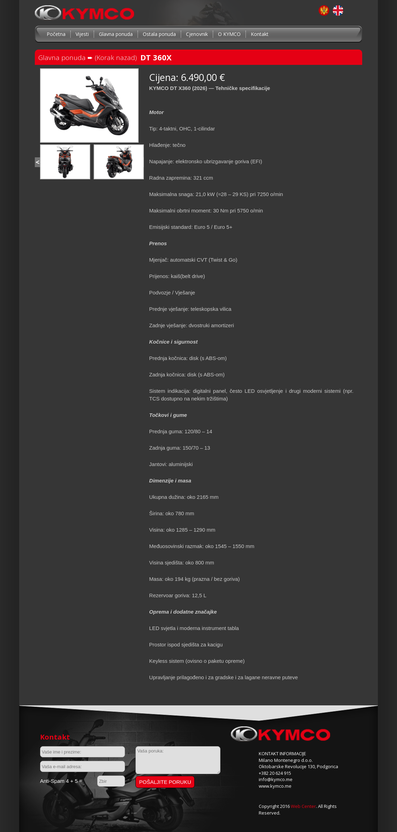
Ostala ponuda (159, 34)
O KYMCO (229, 34)
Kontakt (259, 34)
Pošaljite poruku (165, 782)
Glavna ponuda (116, 34)
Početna (56, 34)
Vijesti (82, 34)
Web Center (303, 806)
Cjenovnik (197, 34)
